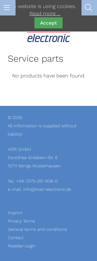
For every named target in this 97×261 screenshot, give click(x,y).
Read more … (45, 14)
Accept (48, 23)
